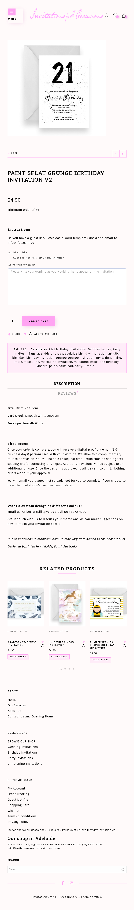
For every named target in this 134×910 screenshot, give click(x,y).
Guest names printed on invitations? (36, 257)
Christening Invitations (25, 764)
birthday (18, 358)
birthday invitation (40, 358)
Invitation (103, 358)
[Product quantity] (13, 321)
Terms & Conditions (22, 816)
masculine (31, 362)
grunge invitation (81, 358)
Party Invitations (20, 758)
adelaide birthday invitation (86, 353)
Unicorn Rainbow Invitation (62, 643)
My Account (16, 788)
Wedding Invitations (23, 747)
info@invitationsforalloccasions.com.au (34, 848)
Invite (117, 358)
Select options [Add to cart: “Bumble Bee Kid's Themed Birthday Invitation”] (100, 660)
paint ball (66, 366)
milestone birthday (104, 362)
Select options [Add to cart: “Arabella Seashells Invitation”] (18, 657)
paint (53, 366)
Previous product (115, 154)
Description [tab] (67, 383)
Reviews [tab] (67, 393)
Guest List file (18, 799)
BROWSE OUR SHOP (21, 741)
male (18, 362)
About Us (14, 711)
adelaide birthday (50, 353)
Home (12, 700)
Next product (123, 154)
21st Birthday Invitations (67, 349)
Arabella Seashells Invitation (22, 643)
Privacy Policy (18, 822)
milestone (81, 362)
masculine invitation (56, 362)
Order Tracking (18, 794)
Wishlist (14, 811)
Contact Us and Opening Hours (31, 716)
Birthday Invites (99, 349)
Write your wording (21, 265)
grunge (61, 358)
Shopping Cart (18, 805)
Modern (41, 366)
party (79, 366)
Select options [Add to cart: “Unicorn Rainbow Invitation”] (59, 657)
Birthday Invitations (23, 752)
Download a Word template (66, 238)
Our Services (17, 705)
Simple (89, 366)
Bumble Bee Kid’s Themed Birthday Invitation (102, 645)
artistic (113, 353)
